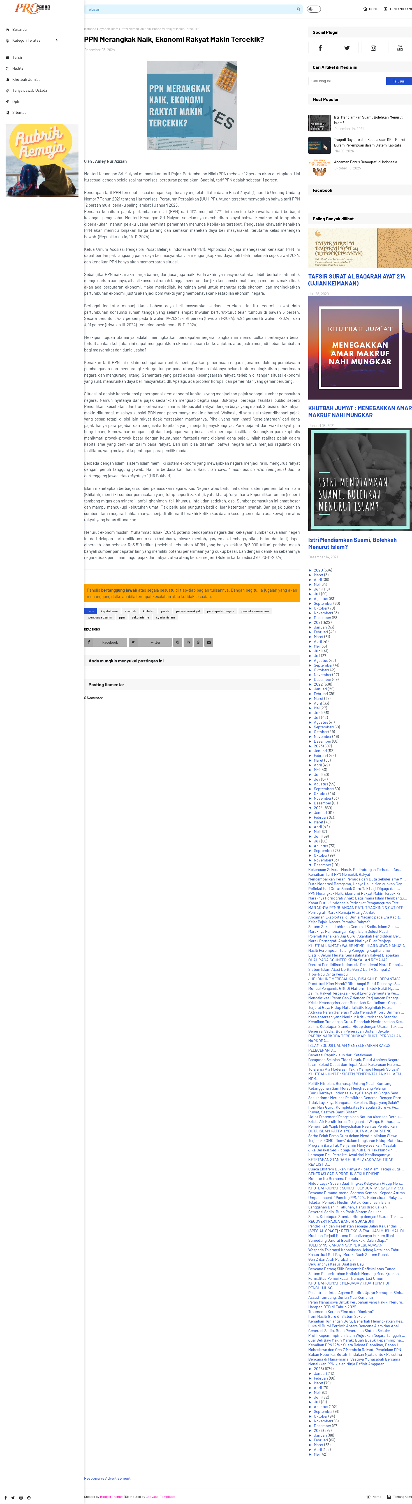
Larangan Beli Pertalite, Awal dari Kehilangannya (349, 1154)
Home (370, 9)
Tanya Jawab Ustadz (26, 90)
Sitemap (16, 112)
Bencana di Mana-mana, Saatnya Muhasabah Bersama (354, 1359)
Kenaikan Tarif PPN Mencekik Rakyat (339, 874)
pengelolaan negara (255, 611)
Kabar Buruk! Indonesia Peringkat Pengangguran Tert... (355, 902)
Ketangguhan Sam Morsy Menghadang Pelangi (347, 1088)
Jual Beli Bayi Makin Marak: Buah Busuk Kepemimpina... (356, 1340)
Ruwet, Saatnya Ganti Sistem (333, 1111)
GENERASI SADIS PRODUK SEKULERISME (343, 1173)
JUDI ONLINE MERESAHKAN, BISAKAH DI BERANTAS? (354, 978)
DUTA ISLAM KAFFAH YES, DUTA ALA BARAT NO (350, 1130)
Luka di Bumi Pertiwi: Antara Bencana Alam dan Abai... (355, 1325)
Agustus (321, 598)
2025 (318, 1368)
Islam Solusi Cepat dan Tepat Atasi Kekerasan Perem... (354, 1064)
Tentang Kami (397, 9)
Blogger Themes (111, 1496)
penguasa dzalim (100, 617)
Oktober (321, 608)
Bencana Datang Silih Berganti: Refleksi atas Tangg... (353, 1268)
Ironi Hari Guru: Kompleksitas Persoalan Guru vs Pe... (353, 1107)
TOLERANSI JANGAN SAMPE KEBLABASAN (345, 1245)
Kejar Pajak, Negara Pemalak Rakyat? (339, 921)
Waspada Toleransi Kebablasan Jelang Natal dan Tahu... (355, 1249)
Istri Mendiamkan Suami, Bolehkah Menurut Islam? (368, 120)
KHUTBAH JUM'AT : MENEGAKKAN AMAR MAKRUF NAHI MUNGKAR (360, 411)
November (323, 612)
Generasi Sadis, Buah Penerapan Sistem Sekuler (349, 1031)
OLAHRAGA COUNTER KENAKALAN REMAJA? (347, 959)
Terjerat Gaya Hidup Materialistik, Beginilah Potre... (351, 1007)
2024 (319, 807)
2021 (318, 622)
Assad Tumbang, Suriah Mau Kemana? (340, 1297)
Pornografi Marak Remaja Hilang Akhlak (341, 912)
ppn (122, 617)
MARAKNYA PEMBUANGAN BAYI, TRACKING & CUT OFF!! (357, 907)
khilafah (148, 611)
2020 (319, 570)
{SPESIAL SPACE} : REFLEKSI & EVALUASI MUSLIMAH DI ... (358, 1230)
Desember (323, 617)
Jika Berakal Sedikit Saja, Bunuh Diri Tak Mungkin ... (352, 1150)
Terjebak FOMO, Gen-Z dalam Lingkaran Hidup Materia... (355, 1140)
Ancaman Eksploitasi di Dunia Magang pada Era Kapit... (355, 917)
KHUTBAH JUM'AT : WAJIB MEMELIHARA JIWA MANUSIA (356, 945)
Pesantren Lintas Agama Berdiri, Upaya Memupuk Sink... (356, 1292)
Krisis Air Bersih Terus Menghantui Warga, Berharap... (354, 1121)
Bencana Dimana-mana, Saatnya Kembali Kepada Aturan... (358, 1192)
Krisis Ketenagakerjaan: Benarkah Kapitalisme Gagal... (354, 1002)
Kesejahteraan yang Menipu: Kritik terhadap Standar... (354, 1016)
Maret (319, 574)
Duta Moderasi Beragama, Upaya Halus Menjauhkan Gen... (357, 883)
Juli (317, 593)
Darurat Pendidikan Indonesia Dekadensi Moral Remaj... (355, 964)
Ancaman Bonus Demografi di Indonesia (365, 162)
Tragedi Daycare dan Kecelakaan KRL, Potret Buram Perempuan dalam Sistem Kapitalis (370, 142)
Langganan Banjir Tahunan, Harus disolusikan (347, 1207)
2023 (318, 745)
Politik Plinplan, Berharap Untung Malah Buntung (349, 1083)
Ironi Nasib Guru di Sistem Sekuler (337, 1316)
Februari (321, 631)
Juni (318, 589)
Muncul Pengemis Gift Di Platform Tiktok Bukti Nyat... (353, 988)
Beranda (90, 28)
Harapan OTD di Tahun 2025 (332, 1306)
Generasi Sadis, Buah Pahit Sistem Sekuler (344, 1211)
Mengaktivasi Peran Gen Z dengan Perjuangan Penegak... (356, 997)
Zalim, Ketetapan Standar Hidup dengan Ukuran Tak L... (355, 1026)
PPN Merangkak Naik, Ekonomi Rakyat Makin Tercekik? (354, 893)
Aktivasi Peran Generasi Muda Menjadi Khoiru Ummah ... (356, 1012)
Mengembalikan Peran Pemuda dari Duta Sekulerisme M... (357, 879)
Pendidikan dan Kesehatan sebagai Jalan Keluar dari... (354, 1226)
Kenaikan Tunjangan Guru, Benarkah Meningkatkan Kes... (357, 1021)
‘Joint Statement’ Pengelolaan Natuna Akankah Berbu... (355, 1116)
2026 (318, 1430)
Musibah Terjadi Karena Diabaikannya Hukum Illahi (351, 1235)
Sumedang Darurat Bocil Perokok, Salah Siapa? (348, 1240)
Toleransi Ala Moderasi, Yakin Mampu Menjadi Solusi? (353, 1069)
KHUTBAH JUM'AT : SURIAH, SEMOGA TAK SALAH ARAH (356, 1188)
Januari (321, 627)
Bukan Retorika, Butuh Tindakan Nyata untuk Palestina (355, 1354)
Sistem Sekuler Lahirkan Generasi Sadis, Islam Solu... (353, 926)
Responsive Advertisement (107, 1478)
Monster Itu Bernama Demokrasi (336, 1178)
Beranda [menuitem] (16, 29)
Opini (14, 101)
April (318, 579)
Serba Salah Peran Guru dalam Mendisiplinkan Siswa (352, 1135)
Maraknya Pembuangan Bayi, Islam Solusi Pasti (348, 931)
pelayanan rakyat (188, 611)
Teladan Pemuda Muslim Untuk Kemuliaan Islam (349, 1202)
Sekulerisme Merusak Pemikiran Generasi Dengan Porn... (356, 1097)
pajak (165, 611)
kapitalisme (109, 611)
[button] (314, 9)
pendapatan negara (220, 611)
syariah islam (108, 28)
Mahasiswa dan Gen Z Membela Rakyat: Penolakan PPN (354, 1349)
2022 (319, 684)
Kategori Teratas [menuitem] (23, 40)
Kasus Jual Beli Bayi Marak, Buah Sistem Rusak (348, 1254)
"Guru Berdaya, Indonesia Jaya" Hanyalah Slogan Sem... (355, 1092)
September (324, 603)
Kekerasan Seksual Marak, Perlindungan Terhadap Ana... (356, 869)
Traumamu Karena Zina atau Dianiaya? (341, 1311)
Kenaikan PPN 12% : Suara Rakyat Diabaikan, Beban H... (355, 1344)
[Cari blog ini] (347, 81)
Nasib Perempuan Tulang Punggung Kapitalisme (349, 950)
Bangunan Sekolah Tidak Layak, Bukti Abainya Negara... (355, 1059)
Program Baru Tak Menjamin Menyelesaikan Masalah (352, 1145)
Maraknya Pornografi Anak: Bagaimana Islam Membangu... (357, 898)
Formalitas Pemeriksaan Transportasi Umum (346, 1278)
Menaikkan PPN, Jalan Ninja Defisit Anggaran (346, 1363)
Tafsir (14, 57)
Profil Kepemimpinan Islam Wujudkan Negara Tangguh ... (356, 1335)
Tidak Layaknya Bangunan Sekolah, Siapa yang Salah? (353, 1102)
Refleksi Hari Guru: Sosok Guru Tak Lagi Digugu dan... (354, 888)
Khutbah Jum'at (23, 79)
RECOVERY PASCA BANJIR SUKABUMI (341, 1221)
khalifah (130, 611)
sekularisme (140, 617)
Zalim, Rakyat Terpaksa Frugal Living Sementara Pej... (353, 993)
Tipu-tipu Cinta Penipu (328, 974)
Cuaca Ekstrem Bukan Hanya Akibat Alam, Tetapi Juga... (356, 1169)
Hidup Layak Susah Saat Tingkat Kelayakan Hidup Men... (355, 1183)
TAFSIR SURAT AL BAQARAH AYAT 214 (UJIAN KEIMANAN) (357, 280)
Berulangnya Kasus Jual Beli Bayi (336, 1264)
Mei (317, 584)
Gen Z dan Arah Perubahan (331, 1259)
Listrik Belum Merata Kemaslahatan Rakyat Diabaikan (353, 955)
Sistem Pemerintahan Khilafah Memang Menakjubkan (353, 1273)
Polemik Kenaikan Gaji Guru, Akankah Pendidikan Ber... (355, 936)
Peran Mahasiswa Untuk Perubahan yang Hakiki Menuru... (357, 1302)
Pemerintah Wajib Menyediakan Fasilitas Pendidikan (352, 1126)
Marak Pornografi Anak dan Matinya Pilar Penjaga (349, 940)
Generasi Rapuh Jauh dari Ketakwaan (340, 1054)
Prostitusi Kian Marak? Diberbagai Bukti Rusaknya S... (354, 983)
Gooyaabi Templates (160, 1496)
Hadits (15, 68)
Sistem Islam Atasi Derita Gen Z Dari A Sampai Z (349, 969)
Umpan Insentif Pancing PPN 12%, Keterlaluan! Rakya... (355, 1197)
